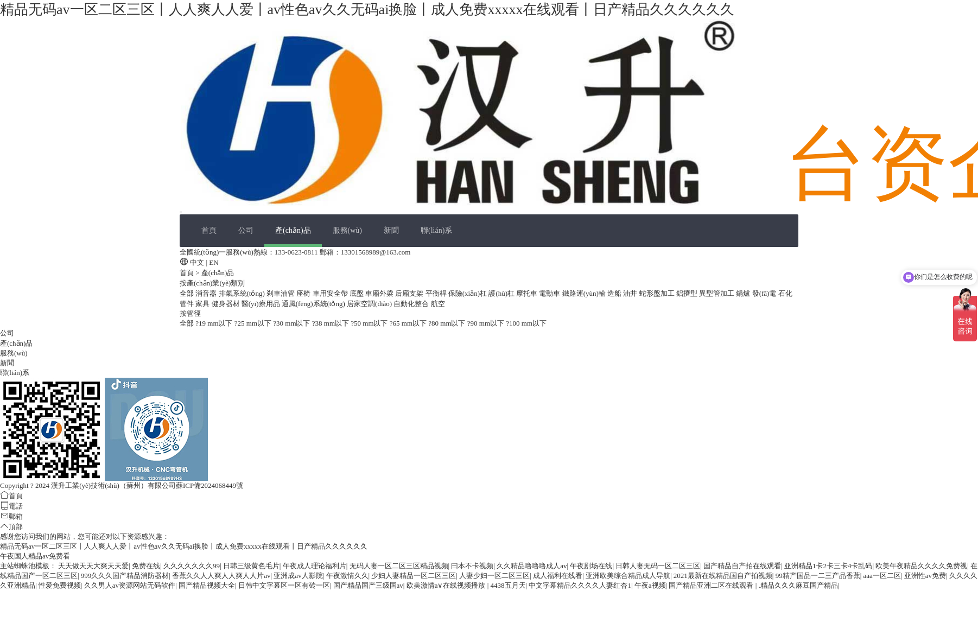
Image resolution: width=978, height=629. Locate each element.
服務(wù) (347, 230)
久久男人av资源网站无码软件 (129, 585)
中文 (197, 262)
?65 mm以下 (408, 323)
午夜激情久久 (347, 575)
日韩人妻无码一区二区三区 (657, 566)
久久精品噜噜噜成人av (532, 566)
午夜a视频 (650, 585)
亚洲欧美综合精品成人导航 (628, 575)
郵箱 (11, 516)
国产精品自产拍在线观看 (742, 566)
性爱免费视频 (60, 585)
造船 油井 (622, 293)
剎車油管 (280, 293)
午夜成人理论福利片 (314, 566)
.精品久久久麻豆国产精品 (798, 585)
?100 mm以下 (526, 323)
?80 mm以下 (446, 323)
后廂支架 (409, 293)
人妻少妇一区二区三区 (494, 575)
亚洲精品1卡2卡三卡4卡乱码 (828, 566)
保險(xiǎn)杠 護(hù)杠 (481, 293)
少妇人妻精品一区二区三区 (413, 575)
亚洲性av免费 (925, 575)
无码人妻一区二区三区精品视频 (399, 566)
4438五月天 (508, 585)
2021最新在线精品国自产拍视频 (723, 575)
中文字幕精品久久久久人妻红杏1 (580, 585)
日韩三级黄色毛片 (251, 566)
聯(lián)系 (436, 230)
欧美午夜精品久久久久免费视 (921, 566)
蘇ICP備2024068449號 (209, 485)
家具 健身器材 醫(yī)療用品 (237, 304)
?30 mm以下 (291, 323)
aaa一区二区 (882, 575)
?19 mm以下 (213, 323)
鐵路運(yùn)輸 (584, 293)
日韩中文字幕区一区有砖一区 (284, 585)
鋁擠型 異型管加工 (705, 293)
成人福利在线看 (557, 575)
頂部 (11, 527)
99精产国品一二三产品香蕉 (818, 575)
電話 (11, 506)
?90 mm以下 (485, 323)
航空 (438, 304)
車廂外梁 (379, 293)
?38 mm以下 (330, 323)
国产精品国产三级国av (368, 585)
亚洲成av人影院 (298, 575)
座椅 (303, 293)
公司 (245, 230)
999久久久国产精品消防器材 (125, 575)
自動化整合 (411, 304)
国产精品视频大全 (207, 585)
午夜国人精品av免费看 (35, 556)
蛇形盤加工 (657, 293)
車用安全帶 (330, 293)
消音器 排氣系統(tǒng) (230, 293)
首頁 (209, 230)
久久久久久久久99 (191, 566)
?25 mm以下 (252, 323)
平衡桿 (436, 293)
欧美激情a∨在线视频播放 (447, 585)
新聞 (391, 230)
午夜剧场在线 (591, 566)
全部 (187, 293)
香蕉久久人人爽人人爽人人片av (221, 575)
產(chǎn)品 (293, 230)
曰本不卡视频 (472, 566)
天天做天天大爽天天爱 (93, 566)
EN (213, 262)
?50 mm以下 (369, 323)
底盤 (357, 293)
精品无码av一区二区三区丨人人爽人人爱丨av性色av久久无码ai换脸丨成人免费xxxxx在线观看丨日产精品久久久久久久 (367, 9)
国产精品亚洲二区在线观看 (712, 585)
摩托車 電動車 (538, 293)
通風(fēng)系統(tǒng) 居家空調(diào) (337, 304)
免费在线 (146, 566)
